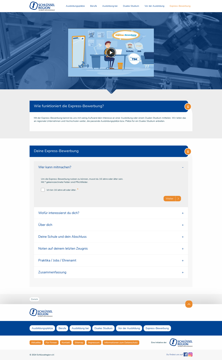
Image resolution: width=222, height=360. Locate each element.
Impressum (94, 342)
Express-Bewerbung (180, 6)
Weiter (169, 198)
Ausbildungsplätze (75, 6)
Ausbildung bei (110, 6)
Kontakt (66, 342)
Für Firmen (51, 342)
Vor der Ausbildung (154, 6)
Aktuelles (36, 342)
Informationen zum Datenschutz (121, 342)
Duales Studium (131, 6)
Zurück (34, 299)
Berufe (93, 6)
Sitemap (79, 342)
